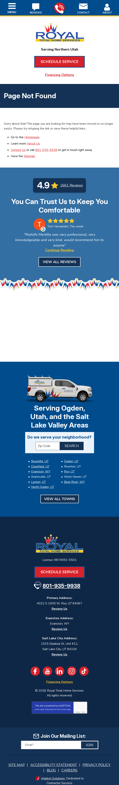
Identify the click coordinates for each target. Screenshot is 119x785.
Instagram (71, 667)
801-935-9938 (59, 8)
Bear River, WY (74, 479)
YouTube (47, 667)
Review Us (59, 605)
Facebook (35, 667)
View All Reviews (59, 259)
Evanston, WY (40, 469)
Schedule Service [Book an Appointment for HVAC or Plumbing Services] (59, 61)
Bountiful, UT (40, 460)
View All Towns (59, 495)
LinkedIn (59, 667)
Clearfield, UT (40, 465)
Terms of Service (62, 705)
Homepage (31, 136)
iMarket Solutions (53, 773)
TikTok (84, 667)
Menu (12, 12)
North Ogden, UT (42, 484)
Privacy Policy (49, 705)
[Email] (59, 740)
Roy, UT (69, 469)
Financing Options (59, 74)
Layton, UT (38, 479)
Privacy (77, 707)
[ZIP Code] (48, 445)
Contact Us (18, 148)
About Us (33, 142)
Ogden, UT (71, 460)
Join (89, 740)
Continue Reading (59, 248)
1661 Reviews (71, 182)
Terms (83, 707)
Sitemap (29, 154)
